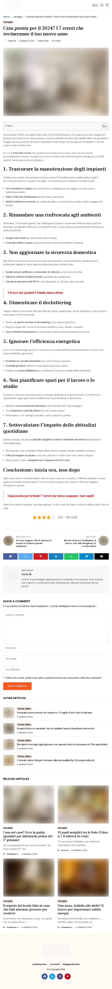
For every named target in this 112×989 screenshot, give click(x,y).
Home (6, 16)
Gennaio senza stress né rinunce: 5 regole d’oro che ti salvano (54, 712)
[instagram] (60, 976)
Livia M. (12, 41)
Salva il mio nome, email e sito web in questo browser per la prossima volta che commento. (54, 678)
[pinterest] (68, 976)
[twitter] (52, 976)
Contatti (55, 964)
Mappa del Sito (71, 964)
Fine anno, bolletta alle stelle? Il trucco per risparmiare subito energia (81, 909)
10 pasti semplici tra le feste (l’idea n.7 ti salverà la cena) (83, 834)
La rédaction (39, 964)
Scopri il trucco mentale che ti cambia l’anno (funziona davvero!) (55, 728)
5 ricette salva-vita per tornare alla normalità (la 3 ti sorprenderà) (55, 760)
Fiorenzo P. (13, 854)
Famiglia (17, 16)
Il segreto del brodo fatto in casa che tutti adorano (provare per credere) (26, 909)
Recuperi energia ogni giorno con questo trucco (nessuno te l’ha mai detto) (62, 744)
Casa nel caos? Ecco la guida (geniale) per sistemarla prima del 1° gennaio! (27, 836)
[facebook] (45, 976)
